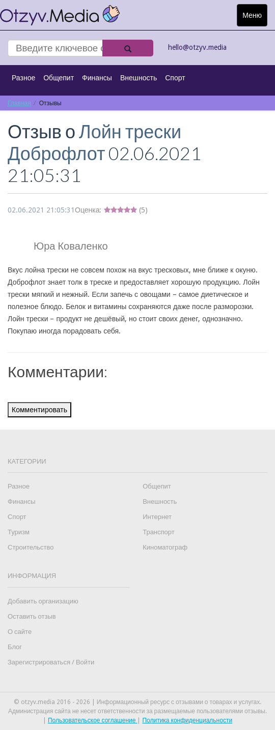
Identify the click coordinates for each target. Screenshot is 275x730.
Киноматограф (165, 547)
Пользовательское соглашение (93, 720)
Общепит (58, 78)
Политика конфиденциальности (187, 720)
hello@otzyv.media (197, 47)
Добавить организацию (43, 601)
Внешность (138, 78)
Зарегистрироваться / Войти (51, 662)
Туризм (19, 532)
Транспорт (159, 532)
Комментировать (39, 410)
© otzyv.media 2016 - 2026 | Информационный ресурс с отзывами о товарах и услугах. (137, 702)
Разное (23, 78)
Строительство (30, 547)
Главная (19, 103)
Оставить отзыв (32, 616)
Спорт (175, 78)
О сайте (20, 631)
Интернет (157, 517)
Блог (15, 647)
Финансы (97, 78)
